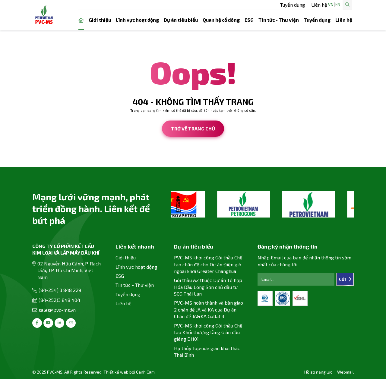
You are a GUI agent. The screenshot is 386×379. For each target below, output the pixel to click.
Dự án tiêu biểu (181, 20)
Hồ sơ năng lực (318, 371)
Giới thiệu (100, 20)
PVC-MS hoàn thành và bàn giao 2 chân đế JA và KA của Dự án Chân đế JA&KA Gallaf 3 (208, 309)
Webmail (345, 371)
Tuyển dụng (209, 5)
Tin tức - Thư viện (278, 20)
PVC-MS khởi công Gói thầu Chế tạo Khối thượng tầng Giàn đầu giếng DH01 (208, 332)
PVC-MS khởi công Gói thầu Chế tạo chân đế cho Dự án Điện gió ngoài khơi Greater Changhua (208, 264)
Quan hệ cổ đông (221, 20)
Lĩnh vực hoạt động (137, 20)
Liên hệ (236, 5)
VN (311, 4)
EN (318, 4)
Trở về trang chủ (193, 128)
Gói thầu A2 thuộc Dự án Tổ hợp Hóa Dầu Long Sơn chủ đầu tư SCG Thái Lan (208, 286)
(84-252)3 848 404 (59, 300)
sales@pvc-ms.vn (57, 310)
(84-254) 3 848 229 (60, 290)
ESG (249, 20)
